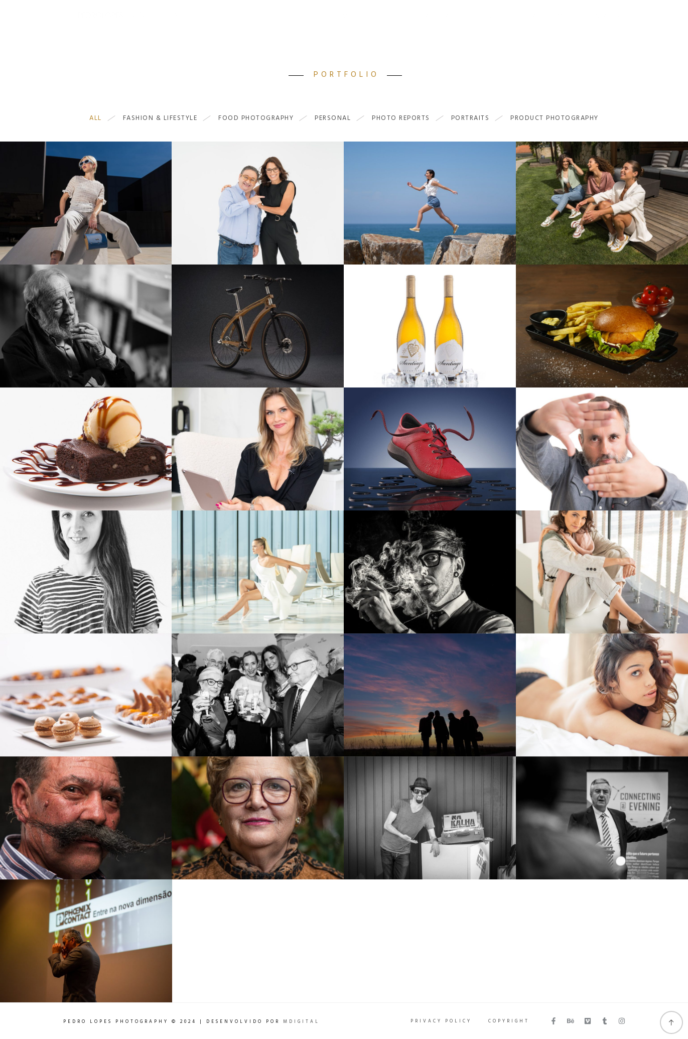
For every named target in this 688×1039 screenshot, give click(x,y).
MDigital (301, 1021)
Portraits (475, 118)
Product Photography (554, 118)
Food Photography (261, 118)
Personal (338, 118)
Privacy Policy (441, 1021)
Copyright (508, 1021)
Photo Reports (406, 118)
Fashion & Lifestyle (165, 118)
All (100, 118)
